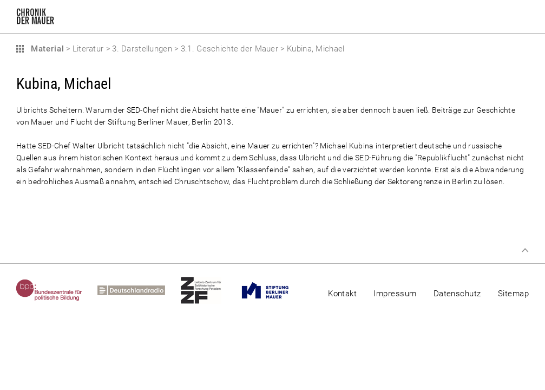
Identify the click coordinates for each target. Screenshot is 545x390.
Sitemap (513, 293)
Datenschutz (457, 293)
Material (46, 49)
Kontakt (342, 293)
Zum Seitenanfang (525, 250)
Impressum (394, 293)
